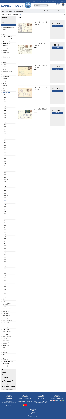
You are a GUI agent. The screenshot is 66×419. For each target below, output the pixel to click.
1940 (5, 158)
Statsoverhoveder (6, 356)
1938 (5, 154)
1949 (5, 174)
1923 (5, 128)
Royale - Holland (6, 327)
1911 (5, 106)
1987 (5, 247)
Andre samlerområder (18, 11)
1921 (5, 124)
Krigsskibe (5, 78)
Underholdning (6, 366)
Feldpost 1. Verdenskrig (7, 47)
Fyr (3, 54)
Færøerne (5, 50)
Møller (4, 90)
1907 (5, 99)
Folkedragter (5, 45)
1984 (5, 241)
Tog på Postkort (6, 363)
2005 (5, 279)
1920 (5, 122)
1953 (5, 183)
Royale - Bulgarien (6, 334)
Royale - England (6, 315)
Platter (22, 10)
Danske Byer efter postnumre (9, 27)
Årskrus (19, 10)
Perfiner (4, 299)
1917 (5, 117)
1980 (5, 232)
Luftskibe (4, 81)
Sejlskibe (4, 350)
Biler (3, 31)
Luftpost (4, 83)
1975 (5, 224)
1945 (5, 167)
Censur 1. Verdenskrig (7, 36)
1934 (5, 147)
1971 (5, 216)
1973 (5, 220)
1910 (5, 104)
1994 (5, 259)
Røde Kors (5, 343)
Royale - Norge (6, 311)
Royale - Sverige (6, 313)
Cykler (4, 34)
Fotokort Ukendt (6, 52)
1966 (5, 208)
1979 (5, 231)
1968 (5, 211)
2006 (5, 280)
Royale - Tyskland (6, 340)
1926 (5, 133)
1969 (5, 213)
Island (4, 74)
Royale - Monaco (6, 324)
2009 (5, 286)
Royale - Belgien (6, 317)
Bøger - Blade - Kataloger (7, 11)
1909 (5, 103)
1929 (5, 138)
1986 (5, 245)
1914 (5, 112)
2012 (5, 291)
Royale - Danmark (6, 310)
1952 (5, 181)
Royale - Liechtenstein (7, 322)
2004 (5, 277)
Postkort (15, 10)
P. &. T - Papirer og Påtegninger (7, 304)
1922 (5, 126)
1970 (5, 215)
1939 (5, 156)
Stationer (4, 349)
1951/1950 (6, 179)
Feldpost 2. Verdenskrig (7, 48)
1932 (5, 144)
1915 (5, 113)
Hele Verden (5, 68)
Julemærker (32, 10)
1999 (5, 268)
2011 (5, 289)
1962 (5, 200)
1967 (5, 209)
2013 (5, 293)
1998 (5, 266)
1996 (5, 263)
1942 (5, 161)
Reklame (4, 306)
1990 (5, 252)
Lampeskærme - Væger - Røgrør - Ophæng (44, 10)
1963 (5, 202)
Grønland (4, 64)
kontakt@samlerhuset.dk (10, 404)
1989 (5, 250)
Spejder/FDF (5, 359)
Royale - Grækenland (7, 336)
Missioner (5, 88)
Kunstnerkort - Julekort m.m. (8, 80)
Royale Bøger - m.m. (58, 10)
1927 (5, 135)
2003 (5, 275)
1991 (5, 254)
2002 (5, 273)
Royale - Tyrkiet (6, 338)
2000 (5, 270)
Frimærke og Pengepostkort (8, 60)
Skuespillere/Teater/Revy (8, 361)
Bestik (8, 10)
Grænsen (4, 66)
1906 (5, 97)
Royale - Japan (6, 329)
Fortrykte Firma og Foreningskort (6, 58)
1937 (5, 152)
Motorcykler (5, 85)
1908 (5, 101)
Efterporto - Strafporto (7, 41)
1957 (5, 190)
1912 (5, 108)
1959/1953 (6, 195)
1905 (5, 96)
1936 (5, 151)
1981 (5, 234)
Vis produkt (57, 25)
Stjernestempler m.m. (7, 358)
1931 (5, 142)
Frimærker (27, 10)
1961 (5, 199)
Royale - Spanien (6, 326)
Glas (11, 10)
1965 (5, 206)
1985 (5, 243)
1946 (5, 168)
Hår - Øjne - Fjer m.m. (7, 69)
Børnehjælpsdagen (7, 32)
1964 (5, 204)
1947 (5, 170)
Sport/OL (4, 354)
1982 (5, 236)
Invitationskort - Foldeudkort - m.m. (9, 72)
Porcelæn (4, 10)
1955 (5, 186)
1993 (5, 257)
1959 (5, 193)
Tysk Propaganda (6, 365)
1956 (5, 188)
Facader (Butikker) (6, 43)
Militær (4, 87)
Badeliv (4, 29)
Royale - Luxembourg (7, 320)
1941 (5, 160)
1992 (5, 256)
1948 (5, 172)
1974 (5, 222)
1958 (5, 192)
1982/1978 (6, 238)
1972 (5, 218)
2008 (5, 284)
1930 (5, 140)
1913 (5, 110)
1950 (5, 176)
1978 (5, 229)
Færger (4, 62)
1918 (5, 119)
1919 (5, 120)
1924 (5, 129)
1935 (5, 149)
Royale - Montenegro (7, 331)
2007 (5, 282)
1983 (5, 240)
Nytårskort (5, 297)
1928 (5, 136)
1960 (5, 197)
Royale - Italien (6, 318)
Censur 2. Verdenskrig (7, 38)
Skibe (4, 347)
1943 (5, 163)
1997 (5, 264)
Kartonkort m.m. (6, 76)
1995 (5, 261)
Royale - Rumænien (7, 333)
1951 (5, 177)
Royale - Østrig (6, 341)
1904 (5, 94)
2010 (5, 288)
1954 (5, 184)
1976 (5, 225)
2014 (5, 295)
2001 (5, 272)
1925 (5, 131)
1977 (5, 227)
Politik (4, 301)
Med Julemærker (6, 92)
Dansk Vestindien (6, 40)
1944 (5, 165)
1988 (5, 248)
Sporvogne (5, 352)
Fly (3, 55)
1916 (5, 115)
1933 (5, 145)
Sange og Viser (6, 345)
